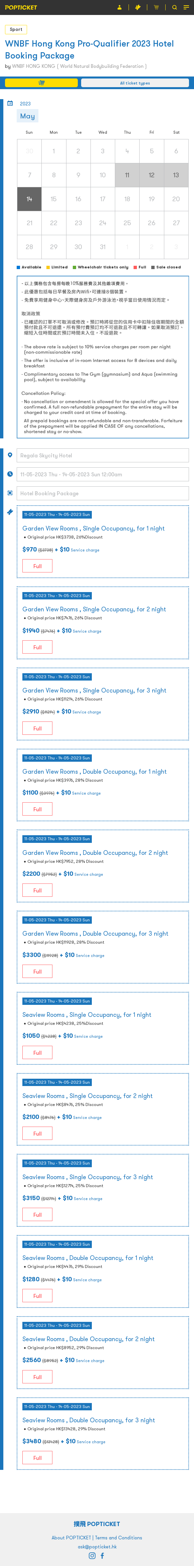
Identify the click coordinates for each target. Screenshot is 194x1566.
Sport (16, 29)
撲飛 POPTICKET (97, 1524)
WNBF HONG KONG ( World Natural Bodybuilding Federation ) (79, 66)
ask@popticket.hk (97, 1547)
